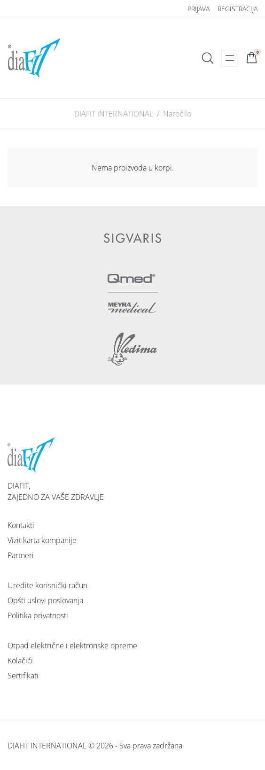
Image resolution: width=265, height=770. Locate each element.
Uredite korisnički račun (47, 585)
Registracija (237, 8)
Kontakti (21, 525)
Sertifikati (23, 675)
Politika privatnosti (38, 615)
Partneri (21, 555)
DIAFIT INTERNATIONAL (113, 114)
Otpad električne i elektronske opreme (72, 645)
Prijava (198, 8)
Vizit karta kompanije (42, 540)
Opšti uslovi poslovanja (45, 600)
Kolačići (20, 660)
